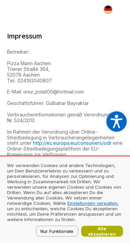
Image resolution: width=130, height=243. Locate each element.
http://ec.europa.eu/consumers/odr (72, 143)
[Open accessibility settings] (116, 121)
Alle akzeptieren (102, 231)
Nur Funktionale (56, 231)
